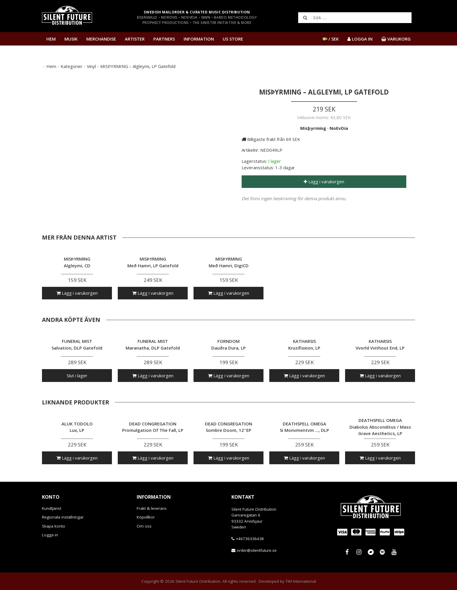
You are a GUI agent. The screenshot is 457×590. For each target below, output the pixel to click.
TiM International (301, 581)
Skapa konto (53, 526)
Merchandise (101, 39)
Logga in (50, 534)
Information (199, 39)
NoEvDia (339, 128)
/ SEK (331, 39)
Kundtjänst (51, 508)
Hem (51, 39)
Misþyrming (313, 128)
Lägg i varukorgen (324, 181)
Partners (164, 39)
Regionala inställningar (63, 517)
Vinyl (91, 66)
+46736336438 (250, 538)
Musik (71, 39)
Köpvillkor (146, 517)
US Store (233, 39)
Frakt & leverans (152, 508)
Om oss (144, 526)
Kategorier (71, 66)
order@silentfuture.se (257, 550)
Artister (135, 39)
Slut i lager (77, 375)
